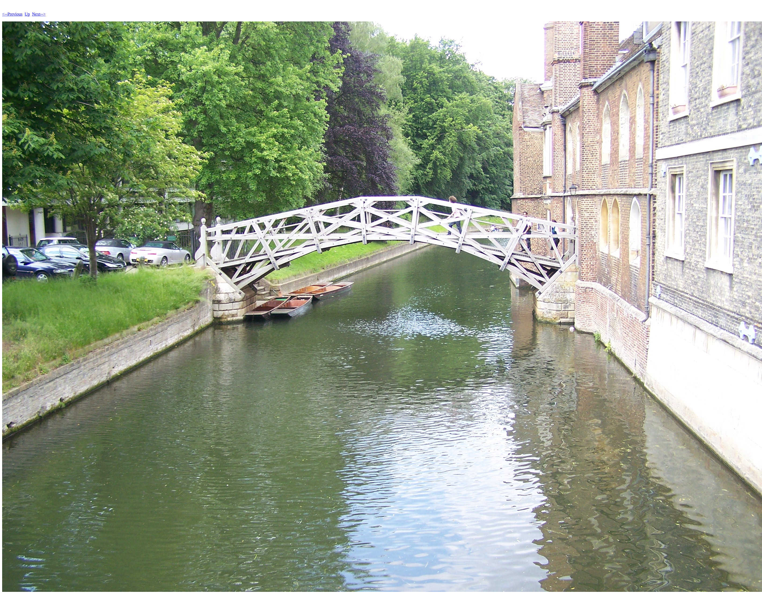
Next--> (39, 14)
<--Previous (12, 14)
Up (27, 14)
